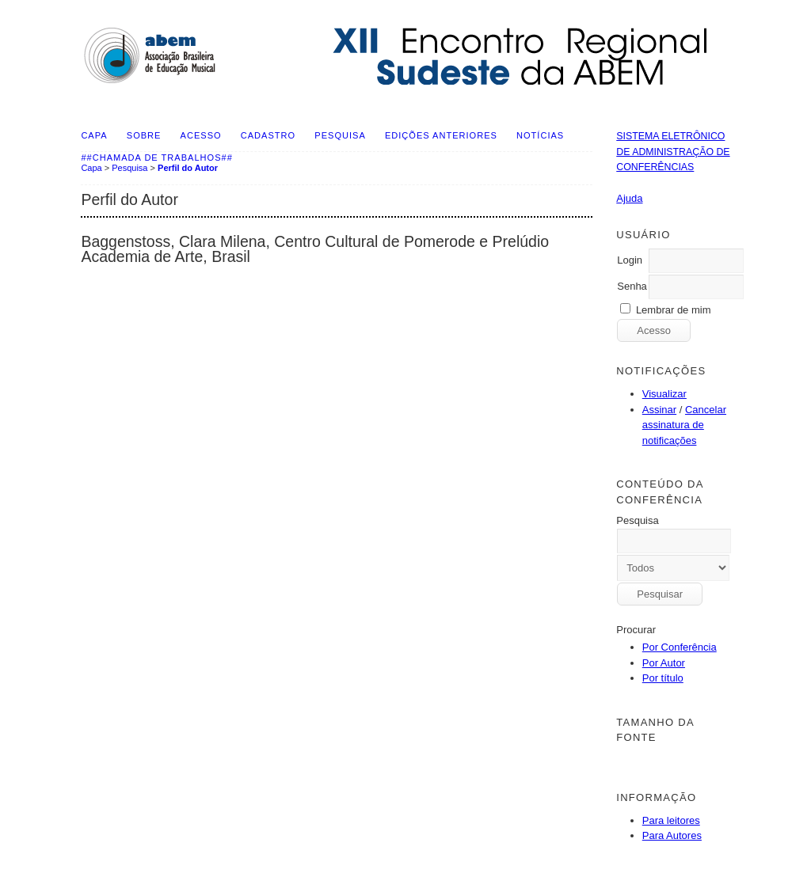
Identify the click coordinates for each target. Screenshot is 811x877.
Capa (94, 135)
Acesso (201, 135)
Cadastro (268, 135)
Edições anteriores (441, 135)
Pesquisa (339, 135)
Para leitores (671, 820)
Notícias (540, 135)
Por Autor (663, 663)
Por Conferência (679, 647)
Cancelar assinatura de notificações (684, 425)
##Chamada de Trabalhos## (156, 157)
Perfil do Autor (188, 168)
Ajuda (629, 198)
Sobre (144, 135)
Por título (662, 678)
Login (629, 260)
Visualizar (664, 394)
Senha (632, 286)
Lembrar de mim (673, 310)
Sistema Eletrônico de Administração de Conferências (672, 152)
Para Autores (672, 835)
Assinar (659, 410)
